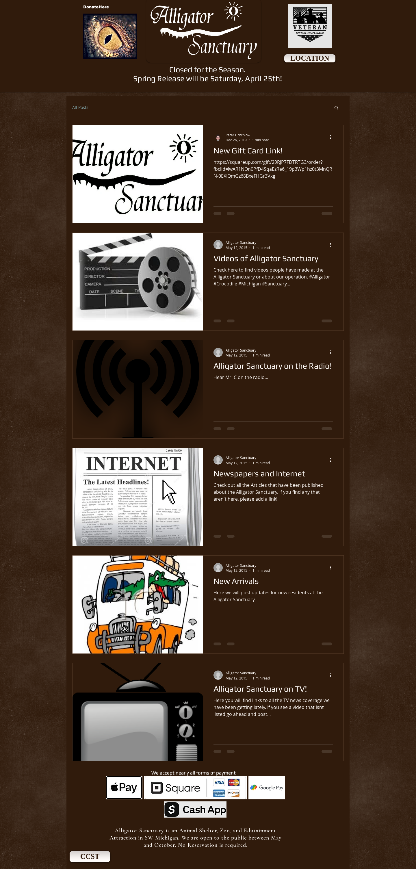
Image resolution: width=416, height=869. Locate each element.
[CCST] (89, 856)
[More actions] (332, 137)
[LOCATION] (310, 58)
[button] (336, 108)
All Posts (80, 107)
